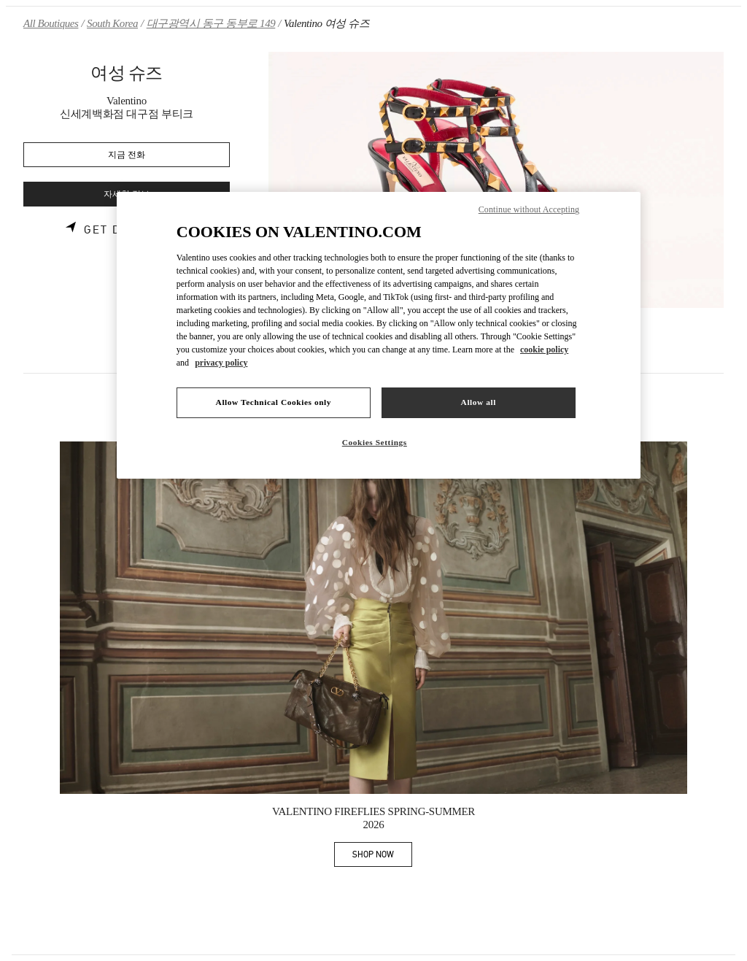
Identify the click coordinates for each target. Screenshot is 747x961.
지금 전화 (126, 155)
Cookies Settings (374, 442)
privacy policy (221, 363)
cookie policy (544, 349)
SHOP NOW (382, 857)
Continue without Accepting (529, 209)
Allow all (478, 402)
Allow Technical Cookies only (273, 402)
